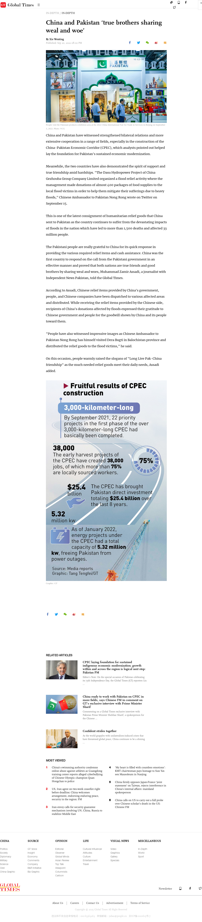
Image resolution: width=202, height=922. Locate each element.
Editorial (59, 848)
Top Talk (59, 864)
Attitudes (87, 852)
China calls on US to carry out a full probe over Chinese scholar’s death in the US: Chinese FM (139, 804)
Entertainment (90, 860)
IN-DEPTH (68, 13)
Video (113, 848)
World (141, 852)
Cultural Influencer (92, 848)
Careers (74, 903)
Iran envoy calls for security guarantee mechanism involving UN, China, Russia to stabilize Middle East (77, 810)
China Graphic (7, 871)
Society (4, 852)
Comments (33, 860)
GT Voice (32, 848)
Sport (141, 856)
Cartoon (59, 875)
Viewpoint (60, 867)
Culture (86, 856)
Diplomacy (5, 856)
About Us (57, 903)
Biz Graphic (34, 871)
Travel (86, 864)
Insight (31, 852)
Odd (2, 867)
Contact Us (92, 903)
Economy (32, 856)
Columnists (61, 871)
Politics (4, 848)
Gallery (113, 856)
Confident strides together (100, 731)
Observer (59, 852)
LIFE (86, 841)
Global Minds (62, 856)
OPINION (61, 841)
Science (4, 864)
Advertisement (114, 903)
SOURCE (33, 841)
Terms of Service (140, 903)
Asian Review (62, 860)
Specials (114, 860)
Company (33, 864)
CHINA (4, 841)
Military (3, 860)
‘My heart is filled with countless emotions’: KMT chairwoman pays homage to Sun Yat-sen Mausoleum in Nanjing (140, 771)
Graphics (115, 852)
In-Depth (142, 848)
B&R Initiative (34, 867)
